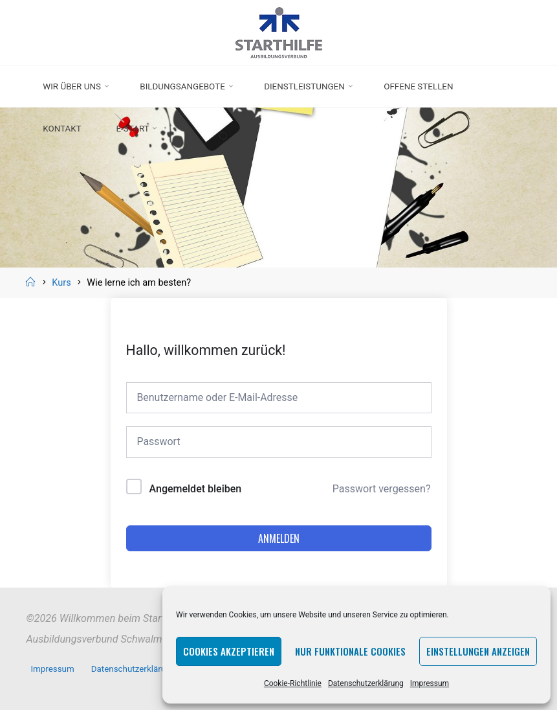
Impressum (429, 683)
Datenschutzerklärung (366, 683)
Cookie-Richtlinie (293, 683)
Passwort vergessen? (382, 489)
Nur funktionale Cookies (350, 651)
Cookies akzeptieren (228, 651)
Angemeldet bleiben (195, 489)
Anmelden (279, 539)
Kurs (61, 282)
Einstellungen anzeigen (478, 651)
